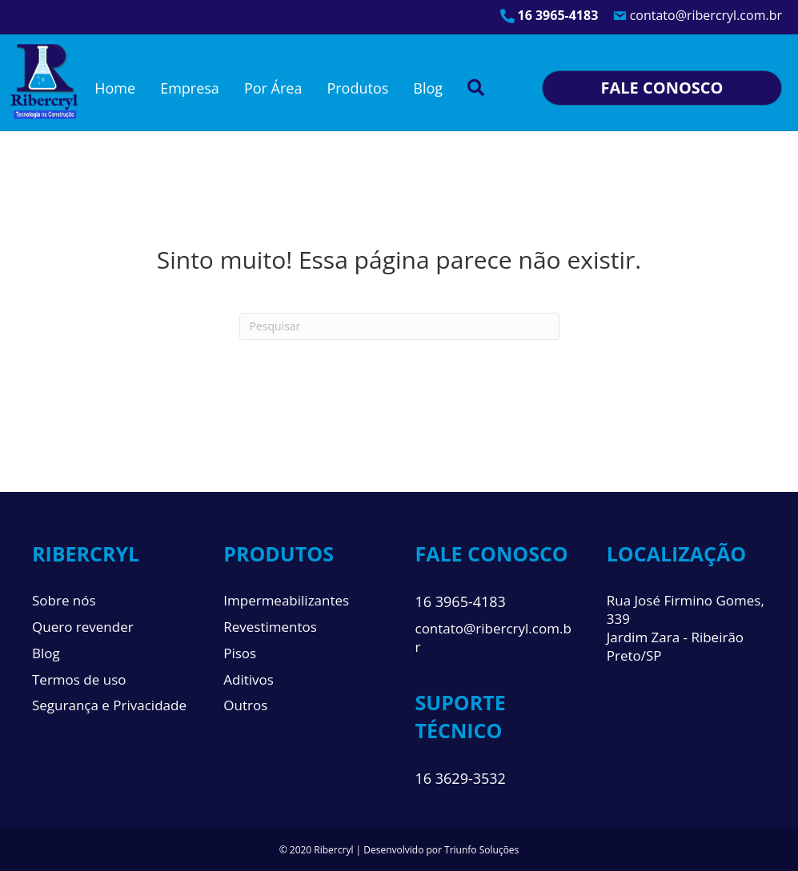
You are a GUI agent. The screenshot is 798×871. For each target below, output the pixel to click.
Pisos (239, 653)
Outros (245, 705)
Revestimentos (270, 626)
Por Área (273, 88)
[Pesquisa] (399, 326)
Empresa (189, 88)
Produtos (357, 88)
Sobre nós (64, 600)
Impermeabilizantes (286, 600)
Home (114, 88)
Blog (428, 88)
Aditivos (248, 679)
